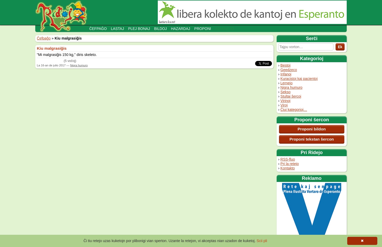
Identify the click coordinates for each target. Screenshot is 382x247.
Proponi (202, 29)
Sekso (286, 92)
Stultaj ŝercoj (291, 96)
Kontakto (288, 168)
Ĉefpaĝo (98, 29)
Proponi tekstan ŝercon (311, 139)
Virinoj (286, 101)
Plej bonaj (139, 29)
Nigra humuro (292, 87)
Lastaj (117, 29)
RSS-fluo (288, 159)
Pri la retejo (290, 164)
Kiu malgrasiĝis (52, 48)
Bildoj (160, 29)
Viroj (284, 105)
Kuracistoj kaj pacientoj (299, 79)
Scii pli (262, 241)
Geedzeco (289, 70)
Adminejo (224, 29)
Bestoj (286, 65)
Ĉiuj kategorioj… (294, 109)
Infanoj (286, 74)
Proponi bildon (312, 129)
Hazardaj (180, 29)
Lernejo (287, 83)
